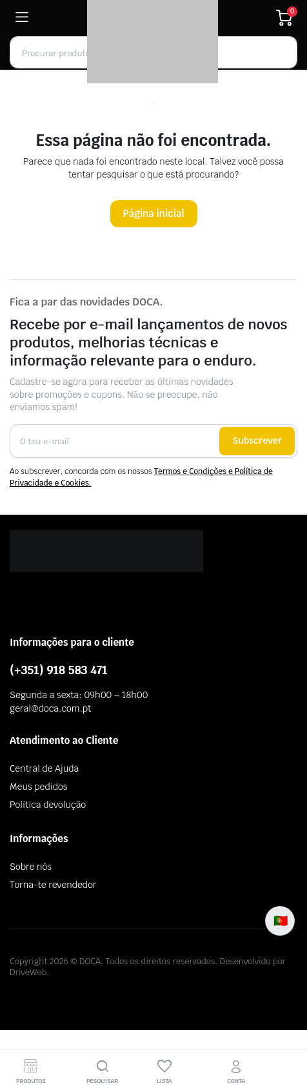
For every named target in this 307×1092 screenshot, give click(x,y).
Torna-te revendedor (53, 885)
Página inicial (153, 213)
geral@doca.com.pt (50, 708)
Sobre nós (31, 866)
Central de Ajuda (44, 768)
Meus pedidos (38, 786)
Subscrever (257, 440)
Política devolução (48, 804)
